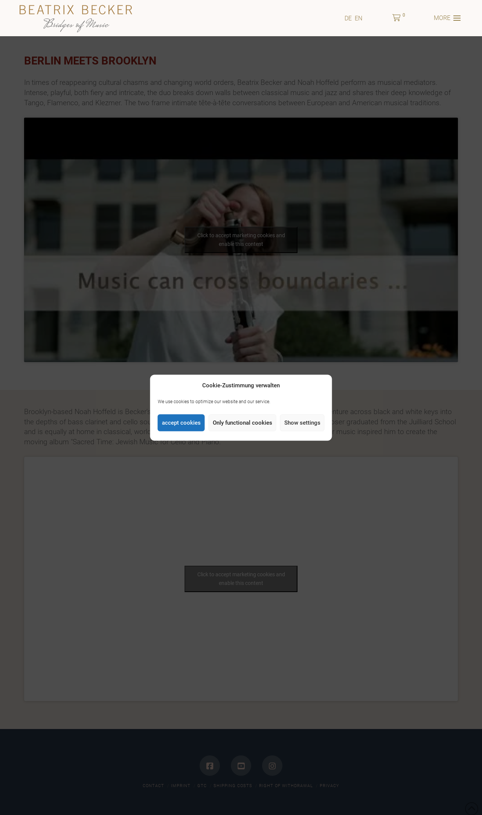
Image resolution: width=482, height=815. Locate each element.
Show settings (302, 422)
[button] (396, 18)
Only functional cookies (242, 422)
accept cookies (181, 422)
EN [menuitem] (358, 17)
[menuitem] (348, 18)
